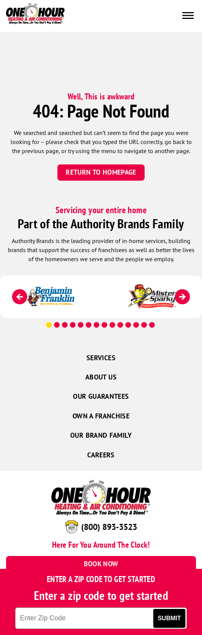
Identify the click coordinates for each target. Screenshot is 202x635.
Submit (169, 618)
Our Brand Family (101, 435)
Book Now (101, 563)
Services (101, 357)
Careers (101, 455)
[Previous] (19, 296)
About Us (101, 377)
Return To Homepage (101, 172)
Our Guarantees (101, 396)
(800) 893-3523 (109, 527)
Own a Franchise (101, 416)
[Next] (182, 296)
